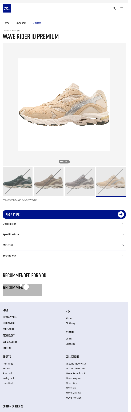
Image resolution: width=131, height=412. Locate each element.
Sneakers (21, 23)
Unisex (37, 23)
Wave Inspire (73, 378)
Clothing (70, 323)
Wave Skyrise (73, 392)
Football (7, 373)
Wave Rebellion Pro (77, 373)
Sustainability (10, 341)
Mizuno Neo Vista (76, 363)
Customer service (13, 406)
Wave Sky (71, 388)
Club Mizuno (9, 323)
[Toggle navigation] (122, 8)
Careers (7, 348)
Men (68, 311)
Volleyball (8, 378)
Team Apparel (10, 316)
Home (6, 23)
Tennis (7, 368)
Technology (9, 335)
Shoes (69, 318)
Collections (72, 356)
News (5, 310)
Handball (8, 383)
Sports (7, 356)
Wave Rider (72, 383)
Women (70, 332)
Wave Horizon (74, 397)
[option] (18, 181)
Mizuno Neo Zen (75, 368)
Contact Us (8, 329)
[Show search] (114, 8)
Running (8, 363)
